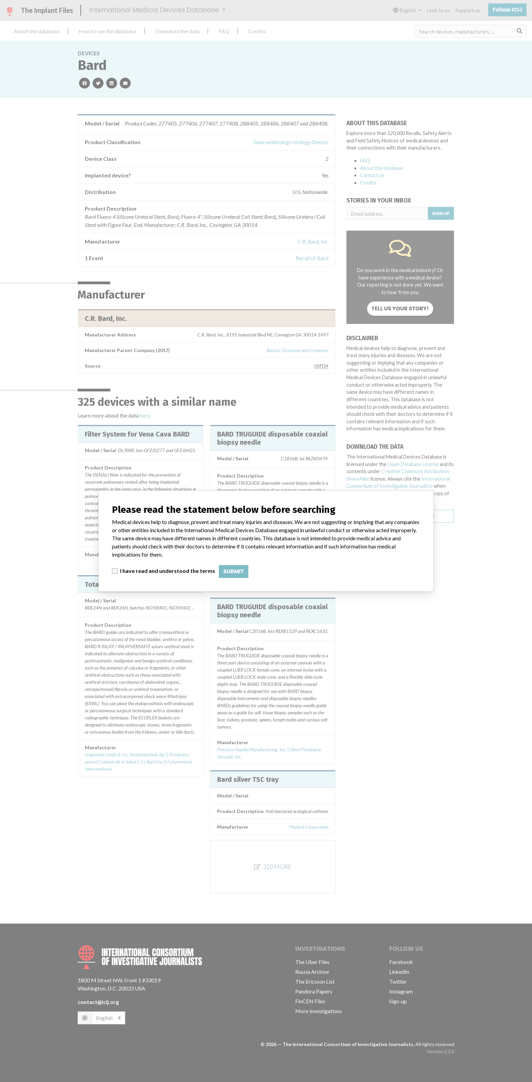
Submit (233, 571)
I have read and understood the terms (167, 570)
